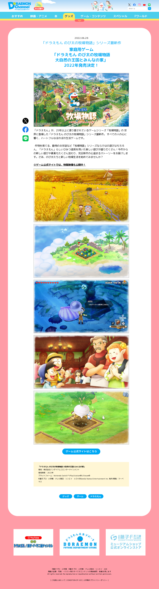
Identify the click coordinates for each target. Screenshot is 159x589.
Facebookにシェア (26, 130)
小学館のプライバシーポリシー (95, 580)
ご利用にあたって (58, 580)
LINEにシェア (26, 138)
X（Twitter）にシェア (26, 121)
